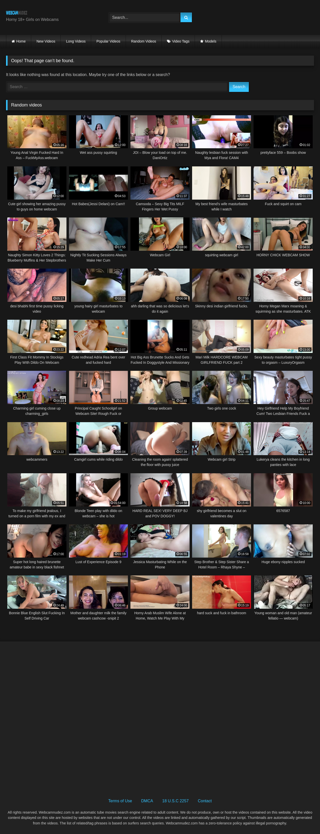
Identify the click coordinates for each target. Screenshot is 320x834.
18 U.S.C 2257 (175, 801)
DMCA (147, 801)
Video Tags (181, 41)
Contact (205, 801)
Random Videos (143, 41)
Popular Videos (108, 41)
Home (21, 41)
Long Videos (76, 41)
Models (210, 41)
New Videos (46, 41)
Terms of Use (120, 801)
